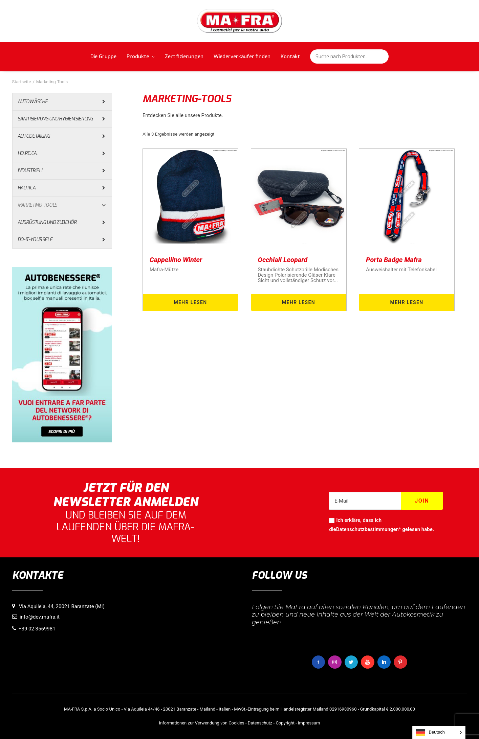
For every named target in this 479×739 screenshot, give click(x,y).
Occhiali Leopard (283, 260)
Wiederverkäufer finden (242, 56)
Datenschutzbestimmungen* (368, 529)
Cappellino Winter (176, 260)
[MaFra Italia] (239, 21)
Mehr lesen (190, 302)
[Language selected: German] (438, 732)
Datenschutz (260, 722)
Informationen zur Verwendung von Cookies (201, 722)
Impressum (309, 722)
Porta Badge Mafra (394, 260)
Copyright (285, 722)
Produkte (141, 56)
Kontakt (290, 56)
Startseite (21, 81)
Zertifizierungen (184, 56)
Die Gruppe (103, 56)
